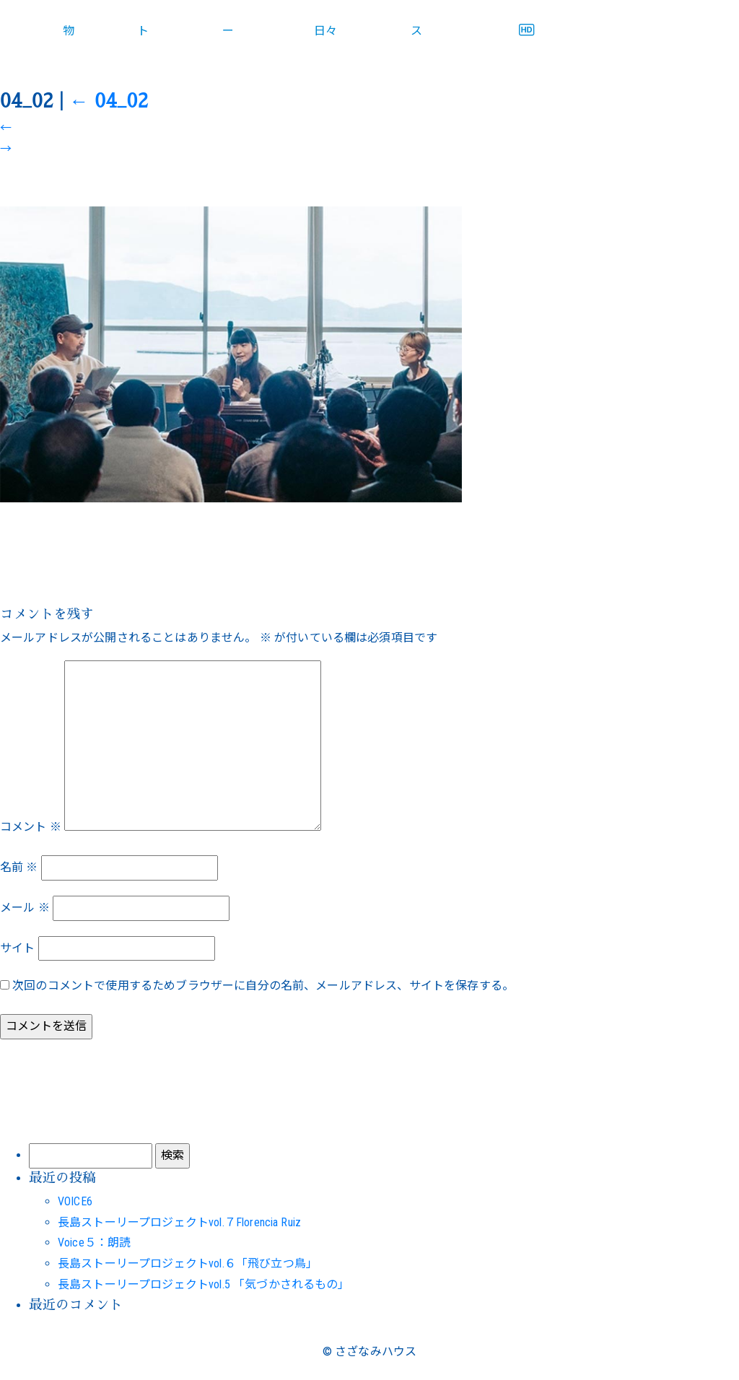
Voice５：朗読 (94, 1242)
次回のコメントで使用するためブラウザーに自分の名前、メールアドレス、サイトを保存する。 (263, 985)
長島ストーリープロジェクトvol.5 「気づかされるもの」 (204, 1284)
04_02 (108, 101)
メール (25, 907)
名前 (19, 867)
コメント (30, 827)
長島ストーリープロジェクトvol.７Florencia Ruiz (179, 1222)
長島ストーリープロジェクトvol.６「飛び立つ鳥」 (188, 1263)
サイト (17, 948)
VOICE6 (75, 1201)
